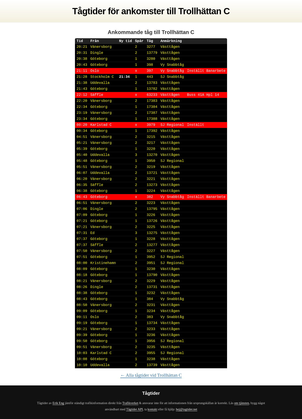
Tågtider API (134, 409)
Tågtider (89, 11)
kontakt (152, 409)
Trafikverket (130, 403)
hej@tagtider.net (186, 409)
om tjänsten (241, 403)
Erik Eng (58, 403)
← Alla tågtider (151, 375)
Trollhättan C (204, 11)
